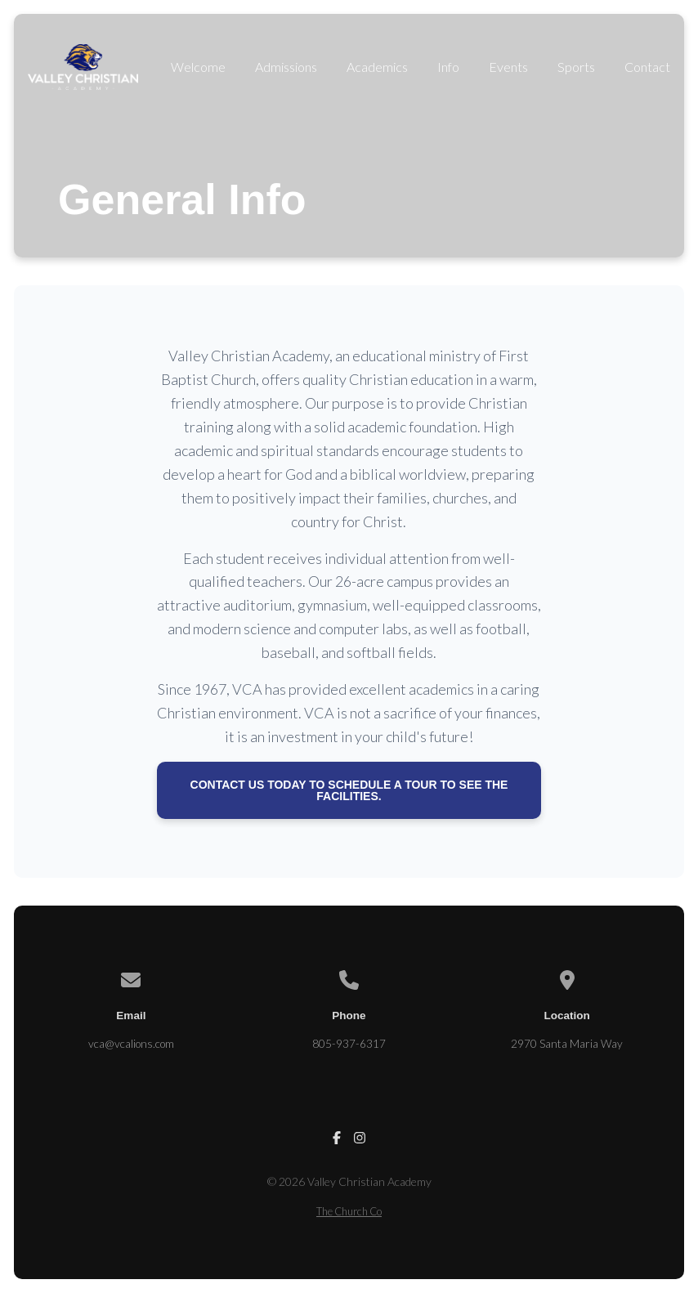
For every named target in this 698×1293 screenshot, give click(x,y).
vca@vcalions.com (131, 1043)
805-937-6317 (349, 1043)
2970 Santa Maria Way (567, 1043)
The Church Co (349, 1211)
